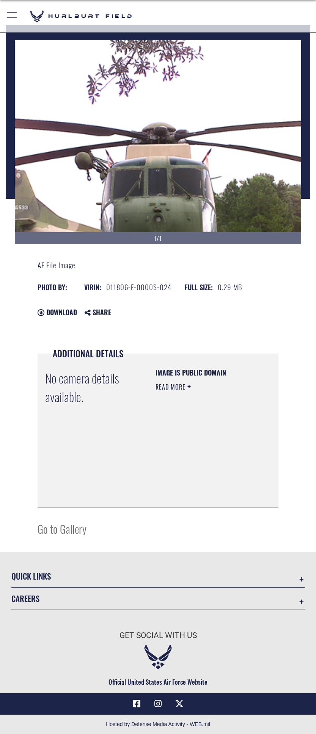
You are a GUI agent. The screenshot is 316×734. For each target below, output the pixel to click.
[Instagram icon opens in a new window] (158, 703)
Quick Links (31, 576)
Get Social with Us (158, 635)
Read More (171, 386)
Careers (25, 598)
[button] (12, 16)
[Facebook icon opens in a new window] (136, 703)
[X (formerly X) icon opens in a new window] (179, 703)
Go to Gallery (62, 528)
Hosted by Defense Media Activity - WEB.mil (158, 724)
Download (57, 312)
